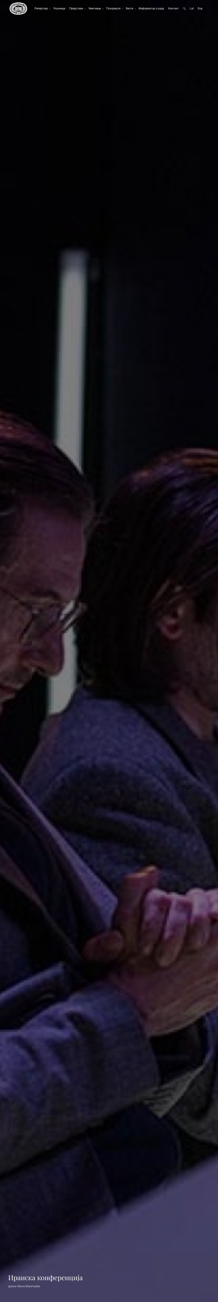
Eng (200, 8)
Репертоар (42, 8)
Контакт (173, 8)
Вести (130, 8)
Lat (192, 8)
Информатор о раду (151, 8)
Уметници (95, 8)
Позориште (114, 8)
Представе (76, 8)
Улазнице (59, 8)
